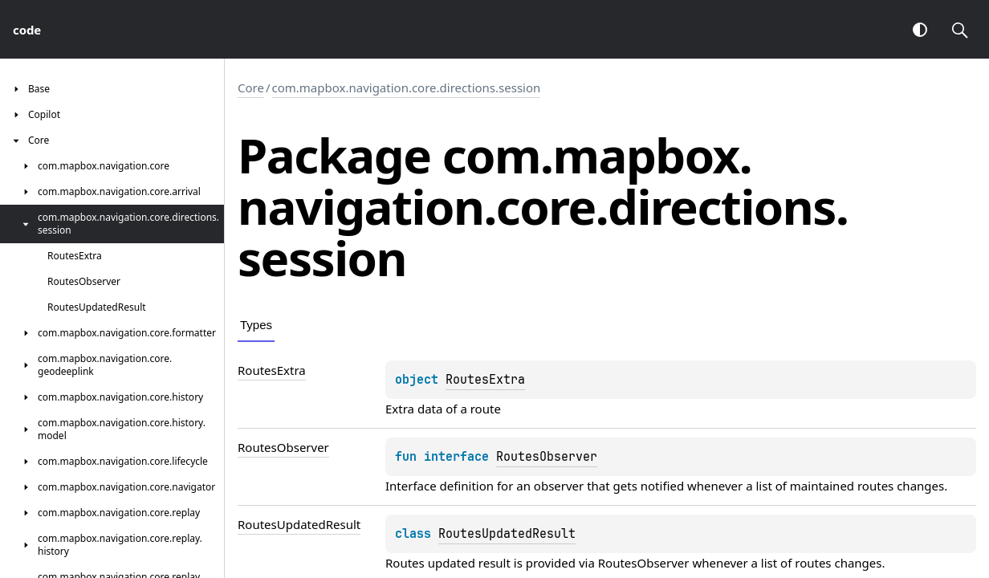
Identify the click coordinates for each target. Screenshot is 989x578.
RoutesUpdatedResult (507, 534)
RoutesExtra (485, 380)
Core (251, 87)
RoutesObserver (546, 457)
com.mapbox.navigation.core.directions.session (406, 87)
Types (256, 325)
